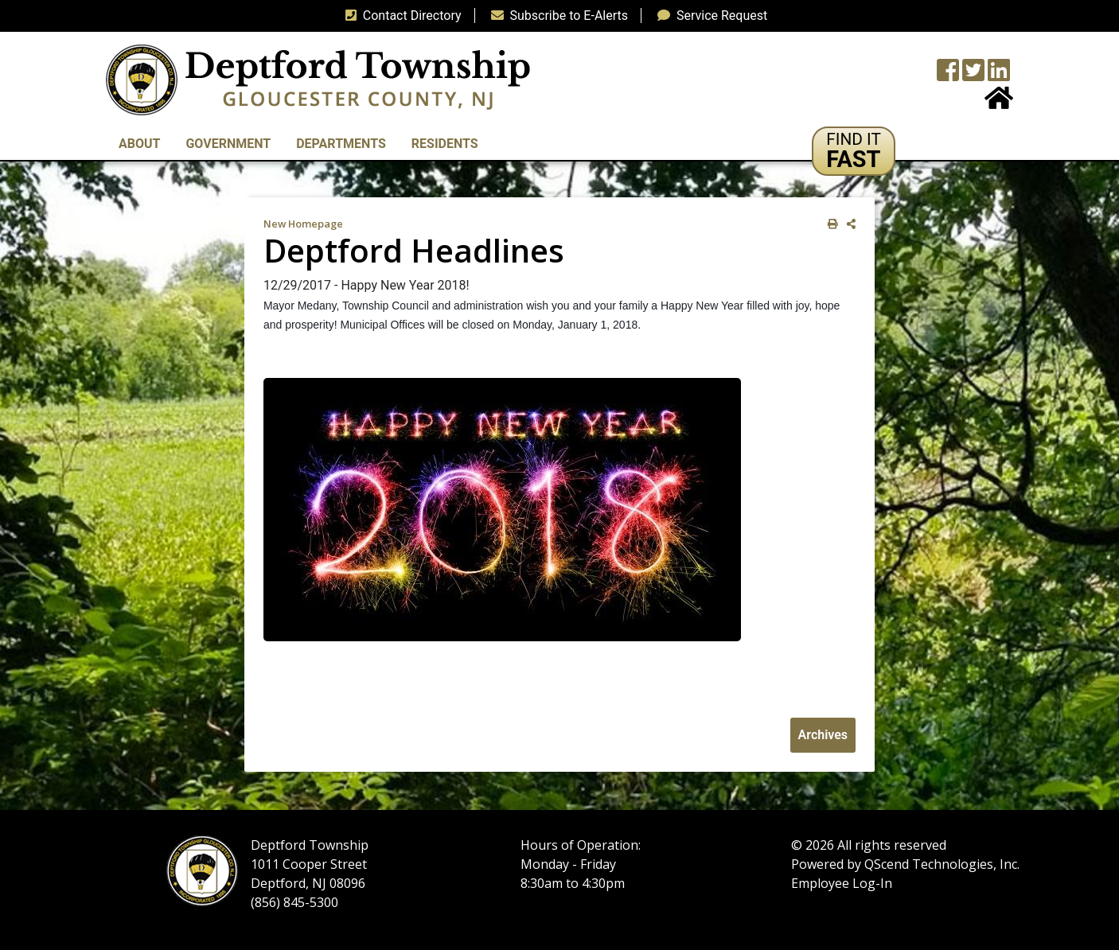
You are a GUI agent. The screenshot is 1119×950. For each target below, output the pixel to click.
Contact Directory (400, 15)
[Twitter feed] (973, 75)
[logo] (318, 79)
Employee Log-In (841, 883)
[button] (853, 151)
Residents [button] (444, 143)
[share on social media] (848, 224)
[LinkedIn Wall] (999, 75)
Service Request (709, 15)
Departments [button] (341, 143)
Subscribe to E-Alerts (557, 15)
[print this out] (829, 224)
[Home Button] (998, 103)
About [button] (139, 143)
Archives (823, 734)
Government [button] (228, 143)
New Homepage (303, 223)
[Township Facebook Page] (948, 75)
